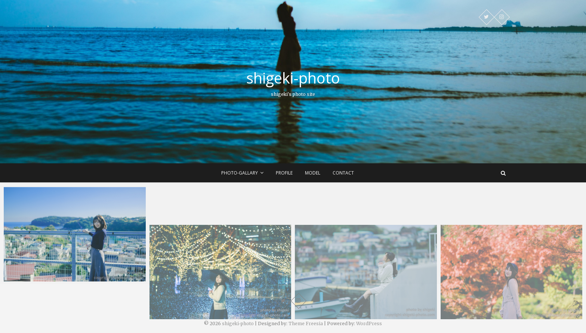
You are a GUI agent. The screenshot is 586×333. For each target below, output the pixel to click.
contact (343, 173)
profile (284, 173)
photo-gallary (239, 173)
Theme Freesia (306, 323)
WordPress (369, 323)
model (312, 173)
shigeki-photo (293, 78)
